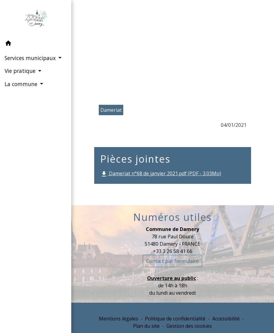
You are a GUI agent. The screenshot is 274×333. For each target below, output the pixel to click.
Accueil (109, 50)
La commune (147, 50)
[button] (36, 44)
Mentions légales (118, 318)
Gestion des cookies (189, 326)
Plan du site (146, 326)
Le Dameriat (192, 50)
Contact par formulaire (172, 261)
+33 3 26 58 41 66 (172, 251)
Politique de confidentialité (175, 318)
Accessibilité (226, 318)
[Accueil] (35, 19)
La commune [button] (22, 84)
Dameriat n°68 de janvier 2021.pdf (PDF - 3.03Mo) (160, 174)
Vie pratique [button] (21, 70)
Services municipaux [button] (31, 58)
